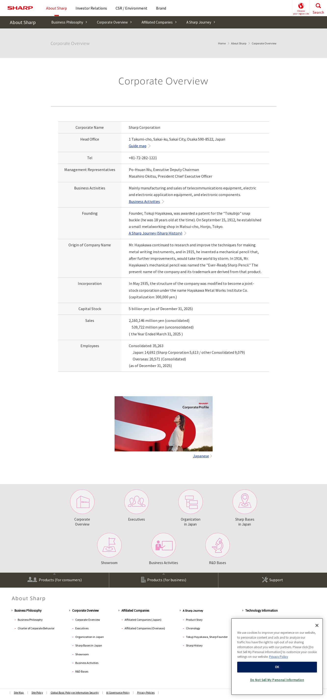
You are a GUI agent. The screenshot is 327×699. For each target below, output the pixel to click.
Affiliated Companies (157, 22)
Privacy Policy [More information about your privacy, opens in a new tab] (278, 657)
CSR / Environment (131, 8)
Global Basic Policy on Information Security (75, 692)
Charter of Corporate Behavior (36, 628)
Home (222, 43)
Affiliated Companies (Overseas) (145, 628)
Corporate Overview (112, 22)
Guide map (137, 145)
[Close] (317, 625)
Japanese (201, 455)
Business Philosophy (67, 22)
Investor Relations (91, 8)
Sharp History (194, 645)
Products (54, 579)
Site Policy (37, 692)
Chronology (193, 628)
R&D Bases (217, 549)
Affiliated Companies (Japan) (143, 619)
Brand (161, 8)
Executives (136, 505)
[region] (277, 656)
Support (272, 579)
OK (277, 667)
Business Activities (144, 201)
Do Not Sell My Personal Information (277, 680)
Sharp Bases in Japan (245, 508)
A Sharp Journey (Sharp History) (155, 233)
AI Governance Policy (118, 692)
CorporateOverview (82, 508)
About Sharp (23, 22)
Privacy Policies (146, 692)
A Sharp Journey (198, 22)
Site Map (19, 692)
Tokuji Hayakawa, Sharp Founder (207, 637)
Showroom (109, 549)
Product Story (194, 619)
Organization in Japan (190, 508)
